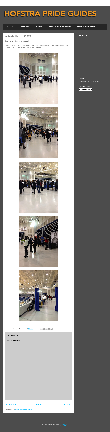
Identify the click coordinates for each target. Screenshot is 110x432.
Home (39, 404)
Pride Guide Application (59, 27)
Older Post (66, 404)
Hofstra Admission (86, 27)
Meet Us (9, 27)
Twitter (38, 27)
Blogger (65, 425)
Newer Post (11, 404)
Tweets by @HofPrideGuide (89, 81)
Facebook (24, 27)
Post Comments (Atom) (24, 410)
